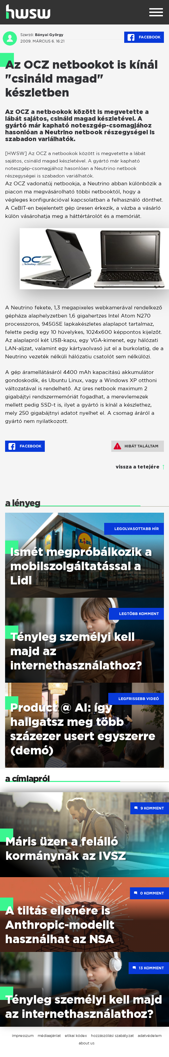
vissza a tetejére (137, 467)
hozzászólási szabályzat (112, 1036)
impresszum (23, 1036)
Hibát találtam (136, 446)
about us (86, 1043)
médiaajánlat (49, 1036)
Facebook (144, 37)
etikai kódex (76, 1036)
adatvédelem (150, 1036)
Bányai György (49, 34)
